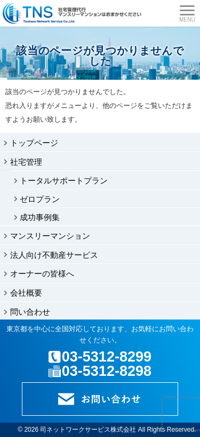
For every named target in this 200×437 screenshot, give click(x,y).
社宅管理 (26, 161)
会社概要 (26, 292)
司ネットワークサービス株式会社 (88, 429)
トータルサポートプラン (64, 180)
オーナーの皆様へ (42, 273)
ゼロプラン (40, 199)
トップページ (34, 142)
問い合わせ (30, 311)
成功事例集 (40, 217)
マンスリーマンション (50, 235)
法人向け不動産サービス (54, 254)
